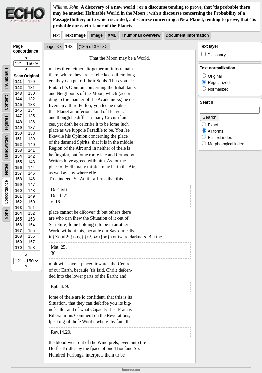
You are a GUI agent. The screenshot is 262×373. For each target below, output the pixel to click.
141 (18, 81)
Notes (6, 169)
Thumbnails (6, 78)
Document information (187, 35)
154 (18, 156)
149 (18, 127)
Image (97, 35)
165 (18, 219)
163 (18, 207)
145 (18, 104)
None (6, 214)
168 (18, 236)
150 (18, 133)
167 (18, 230)
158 (18, 179)
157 (18, 173)
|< (57, 46)
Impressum (131, 369)
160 (18, 190)
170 (18, 247)
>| (106, 46)
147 (18, 116)
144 (18, 99)
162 (18, 202)
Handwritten (6, 147)
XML (112, 35)
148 (18, 122)
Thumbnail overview (141, 35)
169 (18, 242)
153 (18, 150)
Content (6, 102)
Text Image (75, 35)
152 (18, 144)
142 (18, 87)
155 (18, 162)
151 (18, 139)
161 (18, 196)
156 (18, 167)
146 (18, 110)
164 (18, 213)
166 (18, 225)
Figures (6, 122)
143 (18, 93)
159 (18, 184)
